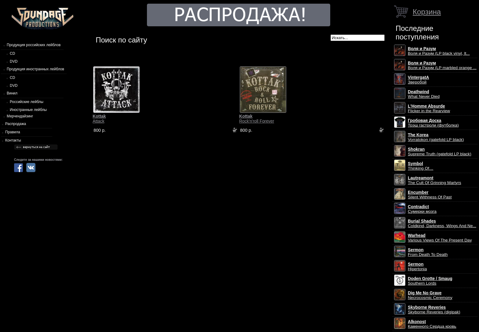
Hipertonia (417, 266)
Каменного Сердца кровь (432, 324)
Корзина (427, 12)
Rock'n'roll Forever (256, 119)
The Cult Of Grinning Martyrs (434, 180)
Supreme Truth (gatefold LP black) (439, 151)
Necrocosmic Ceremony (430, 295)
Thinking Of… (420, 166)
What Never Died (424, 94)
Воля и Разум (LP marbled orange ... (442, 65)
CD (12, 53)
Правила (12, 132)
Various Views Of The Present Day (440, 237)
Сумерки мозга (422, 209)
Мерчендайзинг (20, 116)
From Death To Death (428, 252)
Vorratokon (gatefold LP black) (436, 137)
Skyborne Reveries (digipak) (434, 309)
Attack (99, 119)
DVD (13, 61)
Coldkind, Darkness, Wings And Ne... (442, 223)
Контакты (13, 140)
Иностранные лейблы (28, 110)
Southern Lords (430, 281)
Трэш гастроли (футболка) (433, 122)
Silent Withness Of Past (430, 194)
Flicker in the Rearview (429, 108)
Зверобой (418, 79)
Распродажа (15, 124)
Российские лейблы (26, 102)
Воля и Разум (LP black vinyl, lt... (439, 51)
